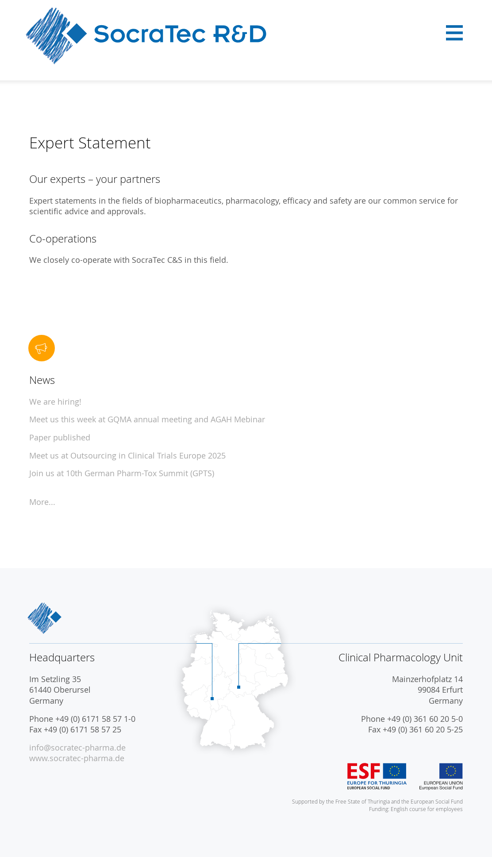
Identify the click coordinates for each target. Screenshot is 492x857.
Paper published (59, 437)
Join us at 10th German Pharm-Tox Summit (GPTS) (121, 473)
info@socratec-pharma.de (77, 748)
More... (42, 502)
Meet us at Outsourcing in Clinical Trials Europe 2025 (127, 456)
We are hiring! (55, 402)
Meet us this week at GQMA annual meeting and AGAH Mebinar (147, 419)
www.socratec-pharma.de (76, 758)
